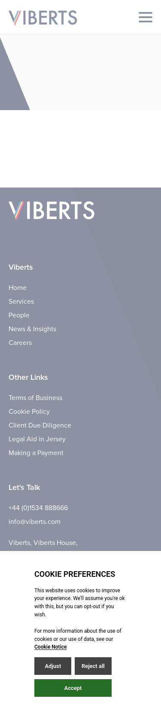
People (19, 315)
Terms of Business (35, 398)
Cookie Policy (29, 411)
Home (18, 287)
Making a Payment (36, 453)
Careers (20, 343)
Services (21, 301)
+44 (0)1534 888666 (38, 508)
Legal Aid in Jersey (37, 439)
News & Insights (32, 329)
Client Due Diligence (40, 425)
